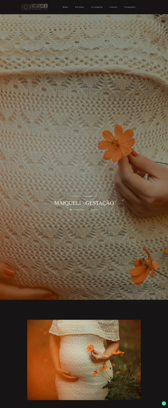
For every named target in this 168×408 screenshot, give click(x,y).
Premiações (130, 7)
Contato (113, 7)
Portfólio (79, 7)
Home (65, 7)
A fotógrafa (97, 7)
